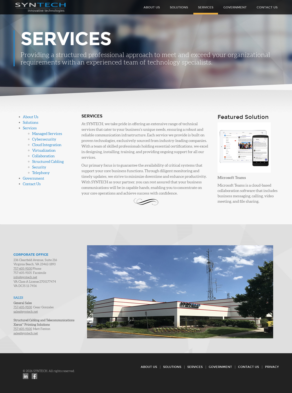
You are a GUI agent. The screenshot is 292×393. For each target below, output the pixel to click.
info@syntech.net (25, 277)
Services (205, 7)
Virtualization (44, 150)
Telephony (41, 173)
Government (235, 7)
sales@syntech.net (25, 311)
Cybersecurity (44, 139)
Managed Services (47, 133)
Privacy (272, 367)
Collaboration (43, 156)
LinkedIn (25, 376)
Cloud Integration (46, 145)
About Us (152, 7)
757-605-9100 (22, 268)
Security (39, 167)
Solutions (179, 7)
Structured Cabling (48, 161)
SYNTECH (40, 7)
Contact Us (267, 7)
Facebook (34, 376)
